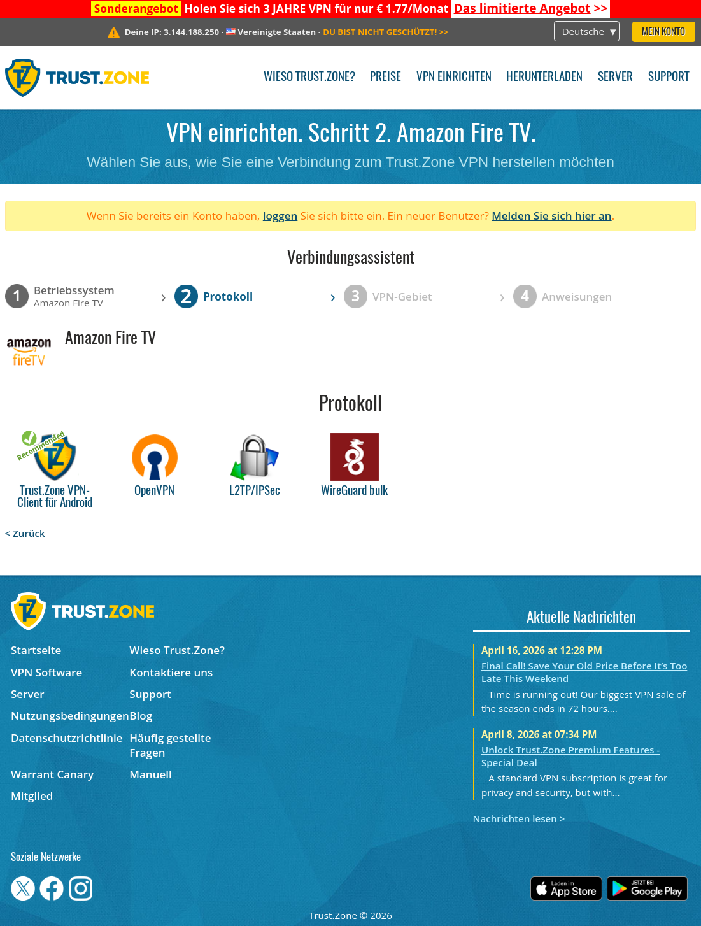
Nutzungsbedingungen (70, 715)
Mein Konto (663, 32)
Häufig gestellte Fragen (170, 745)
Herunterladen (544, 77)
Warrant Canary (52, 774)
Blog (140, 715)
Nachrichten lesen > (519, 818)
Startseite (36, 650)
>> (531, 8)
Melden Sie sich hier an (552, 215)
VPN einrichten (454, 77)
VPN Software (46, 672)
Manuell (150, 774)
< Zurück (25, 533)
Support (669, 77)
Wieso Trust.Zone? (309, 77)
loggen (280, 215)
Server (615, 77)
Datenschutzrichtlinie (67, 737)
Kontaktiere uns (171, 672)
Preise (385, 77)
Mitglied (32, 795)
